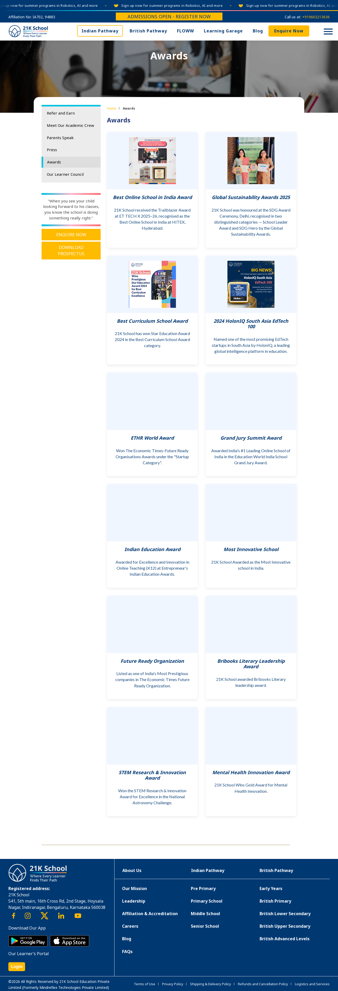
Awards (54, 162)
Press (52, 149)
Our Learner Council (65, 174)
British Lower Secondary (285, 913)
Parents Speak (60, 137)
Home (111, 108)
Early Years (271, 888)
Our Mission (134, 888)
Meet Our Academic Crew (70, 125)
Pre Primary (203, 888)
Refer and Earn (61, 113)
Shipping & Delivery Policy (210, 984)
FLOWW (185, 31)
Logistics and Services (312, 984)
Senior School (205, 926)
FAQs (127, 951)
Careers (130, 926)
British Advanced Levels (285, 939)
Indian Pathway (100, 31)
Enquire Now (288, 31)
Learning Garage (223, 31)
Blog (258, 31)
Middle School (205, 913)
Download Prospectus (71, 251)
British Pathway (148, 31)
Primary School (206, 901)
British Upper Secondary (285, 926)
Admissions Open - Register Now (169, 16)
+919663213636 (316, 16)
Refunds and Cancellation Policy (263, 984)
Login (16, 966)
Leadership (133, 901)
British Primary (275, 901)
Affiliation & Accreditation (150, 913)
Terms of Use (144, 984)
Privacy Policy (172, 984)
